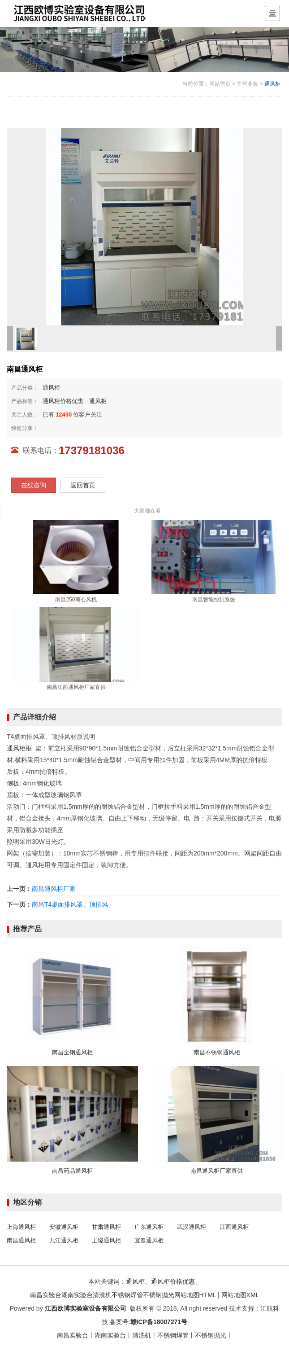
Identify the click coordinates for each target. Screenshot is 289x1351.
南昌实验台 (45, 1294)
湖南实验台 (77, 1294)
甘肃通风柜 (106, 1227)
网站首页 (220, 84)
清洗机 (102, 1294)
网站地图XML (240, 1294)
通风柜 (272, 84)
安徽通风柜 (63, 1227)
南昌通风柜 (21, 1240)
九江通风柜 (63, 1240)
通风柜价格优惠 (63, 401)
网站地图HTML (195, 1294)
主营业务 (247, 84)
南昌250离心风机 (75, 600)
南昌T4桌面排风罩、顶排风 (70, 904)
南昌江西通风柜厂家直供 (76, 687)
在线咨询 (33, 485)
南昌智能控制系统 (213, 600)
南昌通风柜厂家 (54, 888)
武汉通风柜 (191, 1227)
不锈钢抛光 (158, 1294)
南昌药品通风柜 (72, 1170)
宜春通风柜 (149, 1240)
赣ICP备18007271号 (159, 1321)
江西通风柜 (234, 1227)
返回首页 (82, 485)
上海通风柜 (21, 1227)
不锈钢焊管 (127, 1294)
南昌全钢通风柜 (72, 1052)
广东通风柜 (149, 1227)
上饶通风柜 (106, 1240)
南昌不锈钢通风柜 (217, 1052)
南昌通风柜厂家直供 (216, 1170)
